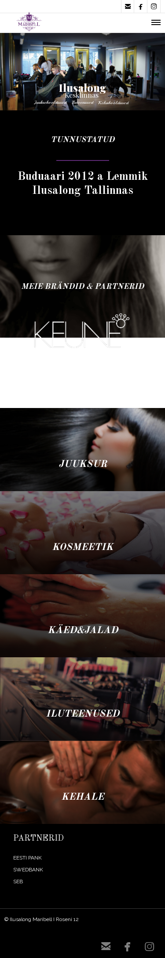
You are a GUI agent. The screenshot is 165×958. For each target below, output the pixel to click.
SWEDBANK (28, 870)
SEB (18, 881)
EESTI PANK (27, 858)
